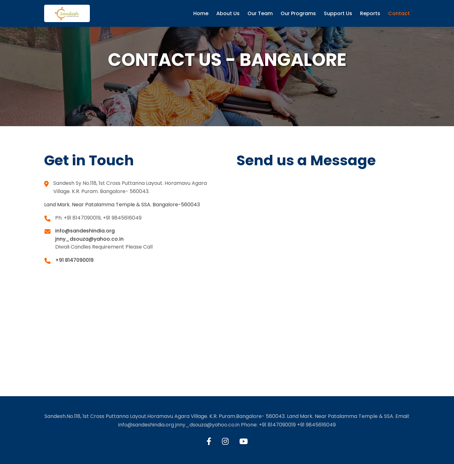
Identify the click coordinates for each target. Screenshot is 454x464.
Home (200, 13)
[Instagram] (225, 441)
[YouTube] (243, 441)
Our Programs (298, 13)
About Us (228, 13)
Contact (399, 13)
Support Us (338, 13)
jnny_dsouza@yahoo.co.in (89, 239)
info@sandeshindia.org (85, 230)
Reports (370, 13)
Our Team (260, 13)
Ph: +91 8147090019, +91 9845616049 (98, 217)
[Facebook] (209, 441)
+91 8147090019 (74, 260)
